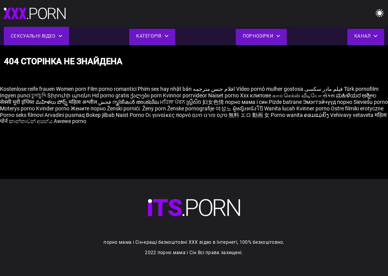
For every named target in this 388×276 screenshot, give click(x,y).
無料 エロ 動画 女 (249, 115)
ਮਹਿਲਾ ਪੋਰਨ (173, 102)
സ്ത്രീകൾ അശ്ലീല (136, 102)
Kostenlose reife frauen (27, 89)
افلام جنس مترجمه (214, 89)
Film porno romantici (111, 89)
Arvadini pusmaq (65, 115)
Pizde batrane (285, 102)
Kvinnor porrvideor (185, 95)
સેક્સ (329, 95)
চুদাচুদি (38, 95)
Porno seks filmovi (21, 115)
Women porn (71, 89)
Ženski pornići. (124, 108)
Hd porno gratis (110, 95)
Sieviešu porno (370, 102)
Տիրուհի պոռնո (69, 95)
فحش (105, 102)
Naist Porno (130, 115)
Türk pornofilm (361, 89)
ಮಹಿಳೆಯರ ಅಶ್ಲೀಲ (356, 95)
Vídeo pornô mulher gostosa (269, 89)
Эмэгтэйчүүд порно (328, 102)
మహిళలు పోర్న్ (52, 102)
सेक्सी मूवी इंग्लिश (17, 102)
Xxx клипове (255, 95)
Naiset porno (224, 95)
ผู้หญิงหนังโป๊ (248, 108)
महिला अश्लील (83, 102)
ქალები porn (146, 95)
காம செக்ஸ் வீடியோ (297, 95)
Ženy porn (154, 108)
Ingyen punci (15, 95)
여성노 (224, 108)
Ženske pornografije (191, 108)
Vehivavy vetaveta (352, 115)
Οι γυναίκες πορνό (168, 115)
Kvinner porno (313, 108)
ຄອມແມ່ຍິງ (317, 115)
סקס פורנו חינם (209, 115)
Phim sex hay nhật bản (165, 89)
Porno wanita (287, 115)
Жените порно (89, 108)
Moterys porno (18, 108)
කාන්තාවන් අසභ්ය (31, 121)
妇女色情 (213, 102)
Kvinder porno (53, 108)
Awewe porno (70, 121)
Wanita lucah (280, 108)
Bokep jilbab (100, 115)
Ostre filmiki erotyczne (357, 108)
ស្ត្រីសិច (194, 102)
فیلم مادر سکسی (323, 89)
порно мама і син (246, 102)
